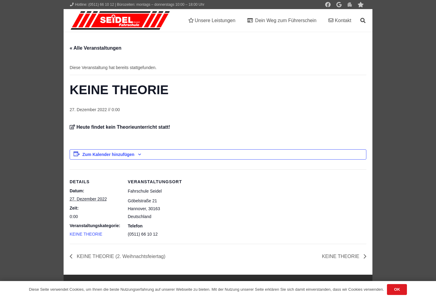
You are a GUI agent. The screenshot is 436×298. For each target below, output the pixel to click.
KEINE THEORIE (86, 234)
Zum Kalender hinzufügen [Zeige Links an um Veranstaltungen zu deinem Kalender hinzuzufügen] (108, 154)
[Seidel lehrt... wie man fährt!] (120, 20)
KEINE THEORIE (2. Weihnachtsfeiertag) (120, 256)
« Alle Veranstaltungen (95, 48)
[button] (362, 20)
